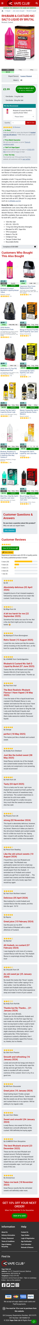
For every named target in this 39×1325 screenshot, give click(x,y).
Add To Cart (30, 123)
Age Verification (26, 1241)
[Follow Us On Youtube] (13, 1285)
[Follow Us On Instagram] (17, 1285)
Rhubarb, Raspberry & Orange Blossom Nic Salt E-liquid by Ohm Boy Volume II (9, 454)
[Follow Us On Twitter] (8, 1285)
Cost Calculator (26, 1244)
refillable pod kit (15, 201)
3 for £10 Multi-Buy (25, 89)
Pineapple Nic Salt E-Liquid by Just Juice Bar (28, 452)
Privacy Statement (8, 1238)
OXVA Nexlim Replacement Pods (7, 328)
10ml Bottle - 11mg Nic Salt (13, 96)
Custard (23, 76)
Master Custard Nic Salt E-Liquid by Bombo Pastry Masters (29, 412)
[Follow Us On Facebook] (4, 1285)
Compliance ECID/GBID (19, 247)
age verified (26, 159)
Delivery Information (8, 1235)
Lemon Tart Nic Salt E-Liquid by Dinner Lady (8, 411)
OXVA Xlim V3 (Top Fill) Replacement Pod (8, 369)
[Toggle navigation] (2, 3)
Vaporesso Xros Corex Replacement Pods (27, 287)
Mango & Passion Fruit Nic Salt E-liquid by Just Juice (29, 331)
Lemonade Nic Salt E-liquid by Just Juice (27, 372)
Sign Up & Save (19, 1216)
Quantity (7, 123)
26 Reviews (16, 127)
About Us (5, 1232)
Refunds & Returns (27, 1247)
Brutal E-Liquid (31, 11)
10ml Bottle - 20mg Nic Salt (13, 100)
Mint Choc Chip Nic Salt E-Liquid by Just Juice (9, 497)
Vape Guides (25, 1235)
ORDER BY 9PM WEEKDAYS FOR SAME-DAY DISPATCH (19, 8)
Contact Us (24, 1232)
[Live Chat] (34, 1321)
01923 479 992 (14, 1276)
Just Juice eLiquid (18, 11)
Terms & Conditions (8, 1241)
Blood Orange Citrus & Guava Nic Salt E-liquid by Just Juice (29, 498)
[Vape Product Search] (36, 3)
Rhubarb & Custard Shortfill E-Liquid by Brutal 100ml (22, 112)
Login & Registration (28, 1238)
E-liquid (8, 11)
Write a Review (7, 552)
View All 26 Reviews (10, 548)
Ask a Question (9, 530)
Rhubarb (29, 76)
